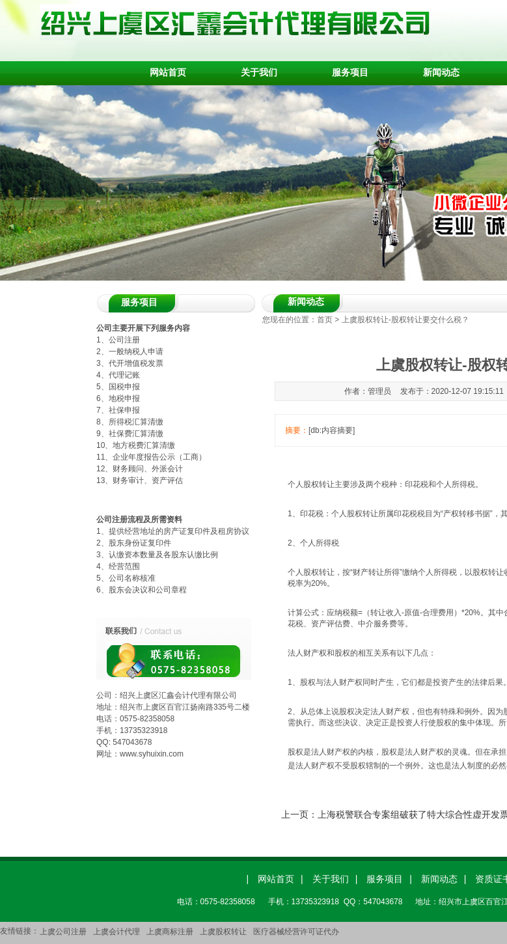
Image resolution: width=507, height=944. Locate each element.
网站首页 (168, 72)
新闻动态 (441, 72)
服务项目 (350, 72)
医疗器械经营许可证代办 (296, 931)
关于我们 (259, 72)
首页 (325, 319)
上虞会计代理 (116, 931)
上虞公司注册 (63, 931)
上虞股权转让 (223, 931)
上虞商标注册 (169, 931)
